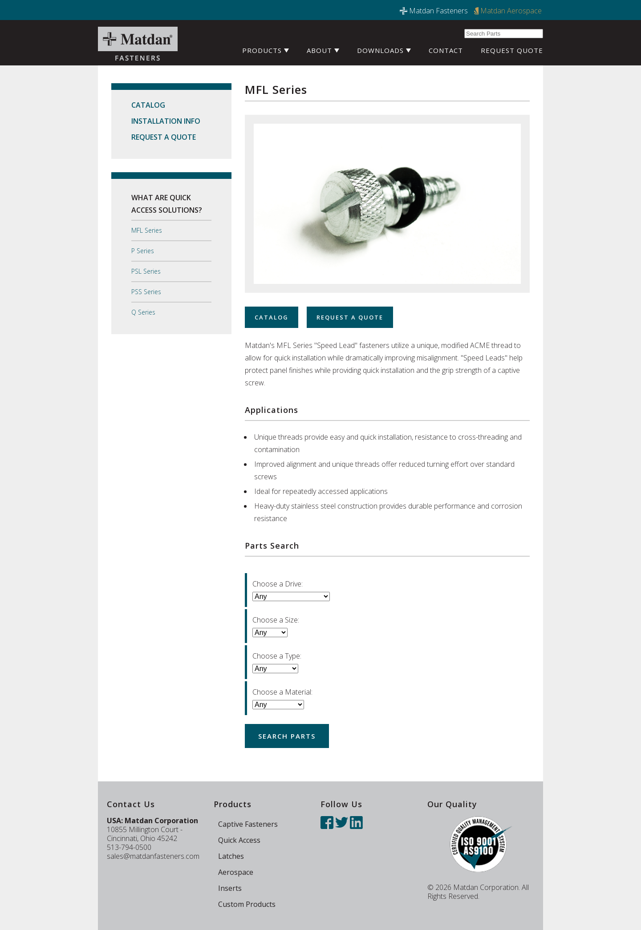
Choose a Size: (275, 620)
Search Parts (287, 736)
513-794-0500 (129, 847)
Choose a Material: (282, 692)
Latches (231, 856)
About (323, 50)
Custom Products (247, 904)
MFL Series (146, 230)
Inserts (230, 888)
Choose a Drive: (277, 584)
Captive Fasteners (248, 824)
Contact (446, 50)
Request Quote (512, 50)
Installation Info (165, 121)
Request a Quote (163, 137)
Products (265, 50)
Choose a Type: (276, 656)
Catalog (148, 105)
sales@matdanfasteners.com (153, 856)
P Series (142, 251)
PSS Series (146, 291)
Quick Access (239, 840)
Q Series (143, 312)
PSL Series (146, 271)
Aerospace (235, 872)
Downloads (384, 50)
